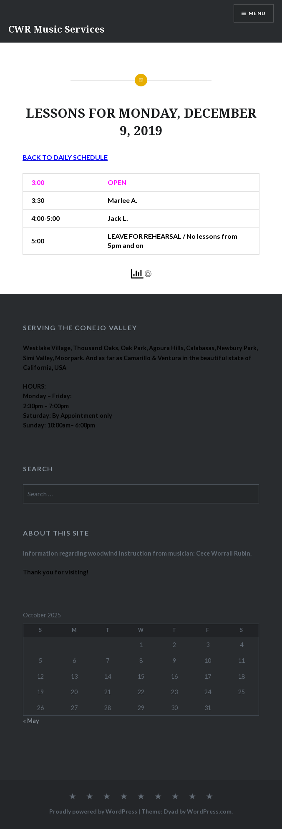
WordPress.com (209, 811)
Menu (257, 13)
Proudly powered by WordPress (93, 811)
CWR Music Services (56, 29)
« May (31, 720)
